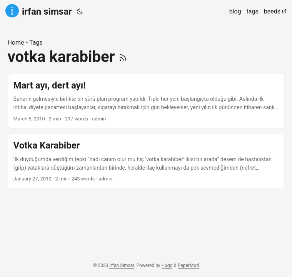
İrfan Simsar (121, 265)
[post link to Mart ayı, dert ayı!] (146, 101)
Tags (36, 42)
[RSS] (122, 57)
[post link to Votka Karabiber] (146, 161)
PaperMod (188, 265)
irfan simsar (38, 11)
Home (16, 42)
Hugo (167, 265)
